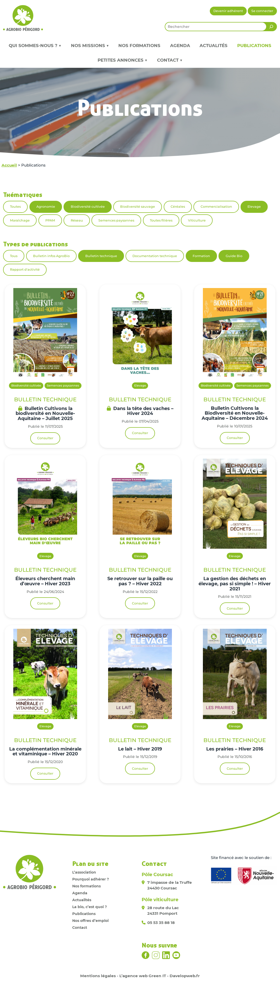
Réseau (77, 220)
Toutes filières (161, 220)
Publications (254, 45)
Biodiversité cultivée (88, 206)
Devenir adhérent (228, 11)
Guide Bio (234, 256)
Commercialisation (216, 206)
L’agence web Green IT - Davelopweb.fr (159, 975)
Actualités (213, 45)
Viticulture (197, 220)
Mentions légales (98, 975)
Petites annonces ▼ (122, 60)
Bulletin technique (101, 256)
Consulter (45, 438)
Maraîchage (20, 220)
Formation (201, 256)
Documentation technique (154, 256)
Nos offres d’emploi (90, 920)
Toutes (15, 206)
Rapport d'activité (25, 269)
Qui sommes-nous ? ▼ (35, 45)
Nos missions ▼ (90, 45)
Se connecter (262, 11)
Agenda (180, 45)
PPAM (50, 220)
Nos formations (139, 45)
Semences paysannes (116, 220)
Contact (79, 927)
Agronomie (45, 206)
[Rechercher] (271, 27)
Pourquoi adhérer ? (90, 879)
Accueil (9, 165)
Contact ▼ (169, 60)
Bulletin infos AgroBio (51, 256)
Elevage (254, 206)
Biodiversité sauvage (137, 206)
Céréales (178, 206)
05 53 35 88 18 (161, 922)
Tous (13, 256)
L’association (84, 872)
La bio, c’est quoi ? (89, 907)
